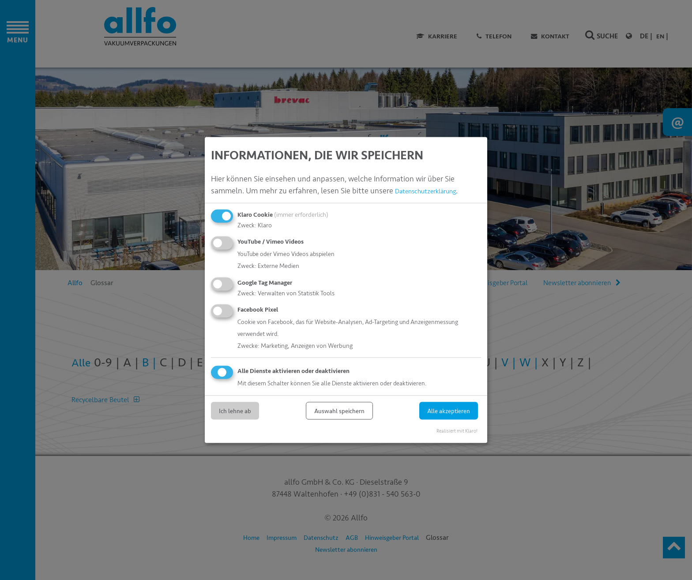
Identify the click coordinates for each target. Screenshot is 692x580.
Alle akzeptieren (448, 410)
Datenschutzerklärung (432, 190)
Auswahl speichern (339, 410)
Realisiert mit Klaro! (457, 430)
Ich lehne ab (235, 410)
